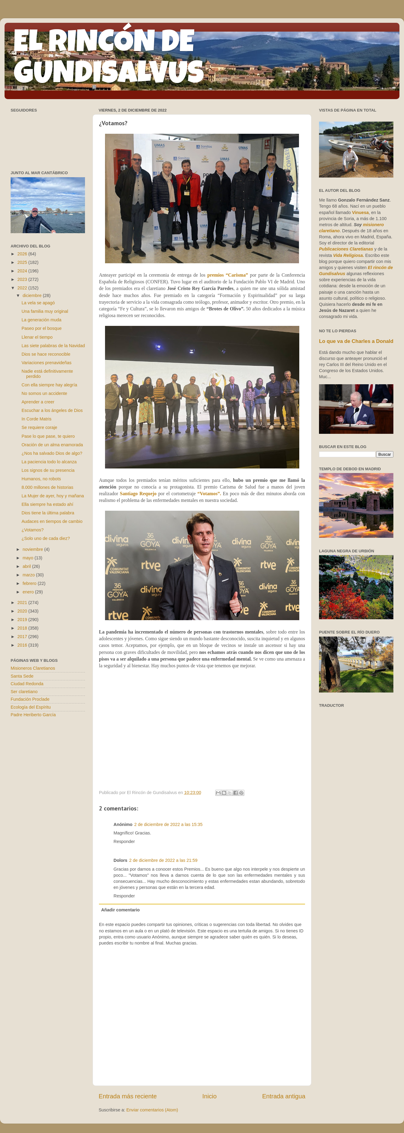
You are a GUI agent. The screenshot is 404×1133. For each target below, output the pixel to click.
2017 (22, 636)
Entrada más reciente (128, 1096)
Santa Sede (22, 676)
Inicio (209, 1096)
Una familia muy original (45, 311)
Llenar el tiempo (37, 337)
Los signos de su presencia (48, 470)
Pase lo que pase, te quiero (48, 436)
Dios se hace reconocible (46, 354)
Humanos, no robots (41, 478)
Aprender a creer (38, 401)
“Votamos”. (210, 493)
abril (27, 566)
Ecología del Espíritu (31, 707)
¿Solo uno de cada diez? (46, 538)
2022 (22, 287)
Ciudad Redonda (27, 683)
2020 (22, 611)
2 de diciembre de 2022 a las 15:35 (168, 824)
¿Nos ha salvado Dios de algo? (52, 453)
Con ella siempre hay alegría (49, 384)
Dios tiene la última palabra (48, 512)
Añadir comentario (120, 909)
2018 (22, 628)
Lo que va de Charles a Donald (356, 341)
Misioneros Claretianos (33, 668)
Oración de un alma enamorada (52, 444)
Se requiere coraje (39, 427)
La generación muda (41, 319)
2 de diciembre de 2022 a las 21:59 (163, 860)
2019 (22, 619)
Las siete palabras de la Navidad (53, 345)
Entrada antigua (283, 1096)
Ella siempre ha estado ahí (47, 504)
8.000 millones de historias (47, 487)
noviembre (33, 549)
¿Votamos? (33, 529)
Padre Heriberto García (33, 714)
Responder (124, 841)
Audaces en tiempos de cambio (52, 521)
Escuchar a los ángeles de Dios (52, 410)
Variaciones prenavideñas (47, 362)
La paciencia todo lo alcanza (49, 461)
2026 (22, 253)
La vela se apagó (38, 302)
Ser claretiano (24, 691)
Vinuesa (360, 212)
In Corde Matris (36, 418)
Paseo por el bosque (42, 328)
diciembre (33, 295)
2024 (22, 270)
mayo (29, 557)
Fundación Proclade (30, 699)
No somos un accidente (44, 393)
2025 (22, 262)
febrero (30, 583)
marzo (29, 574)
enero (29, 591)
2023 (22, 279)
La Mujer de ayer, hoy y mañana (53, 495)
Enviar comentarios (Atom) (152, 1109)
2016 (22, 645)
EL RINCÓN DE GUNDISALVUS (109, 60)
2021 (22, 602)
